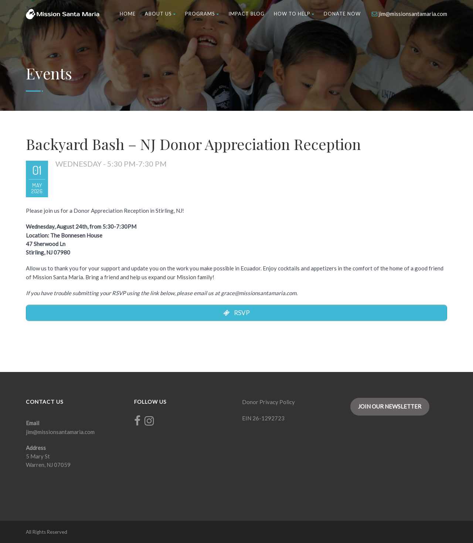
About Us (160, 14)
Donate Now (342, 14)
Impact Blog (246, 14)
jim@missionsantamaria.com (60, 431)
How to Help (294, 14)
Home (128, 14)
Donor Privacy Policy (268, 402)
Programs (202, 14)
